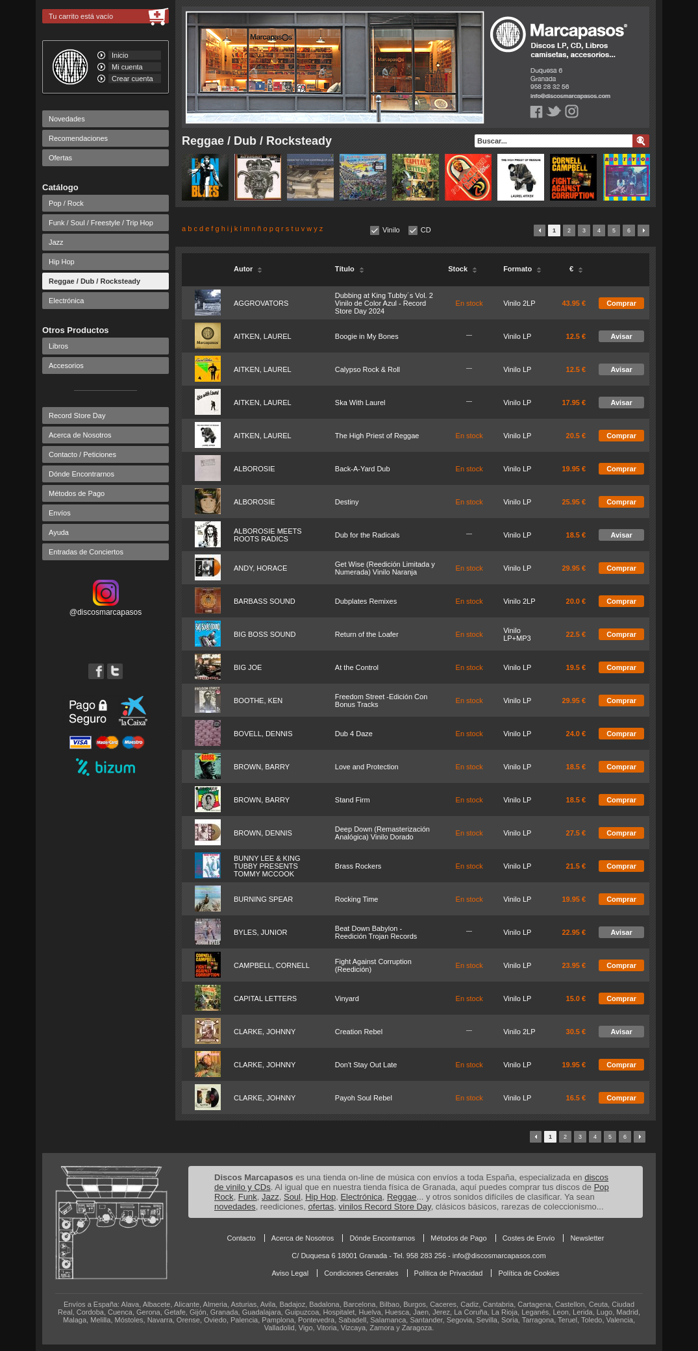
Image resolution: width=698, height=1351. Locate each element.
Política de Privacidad (448, 1273)
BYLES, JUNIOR (261, 932)
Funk (247, 1197)
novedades (235, 1206)
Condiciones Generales (361, 1273)
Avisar (621, 336)
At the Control (357, 667)
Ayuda (59, 532)
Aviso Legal (289, 1273)
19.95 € (574, 469)
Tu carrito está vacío (81, 16)
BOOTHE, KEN (258, 700)
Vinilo (391, 230)
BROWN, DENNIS (263, 833)
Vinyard (347, 998)
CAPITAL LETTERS (265, 998)
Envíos (60, 513)
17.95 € (574, 402)
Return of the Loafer (367, 634)
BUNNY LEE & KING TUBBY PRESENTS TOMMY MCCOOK (267, 866)
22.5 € (576, 634)
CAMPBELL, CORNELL (272, 965)
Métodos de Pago (77, 493)
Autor (248, 269)
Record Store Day (77, 415)
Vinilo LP (517, 336)
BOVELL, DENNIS (263, 733)
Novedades (67, 119)
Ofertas (60, 158)
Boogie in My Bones (367, 336)
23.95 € (574, 965)
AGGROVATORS (261, 303)
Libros (58, 346)
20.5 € (576, 436)
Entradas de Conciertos (86, 552)
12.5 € (576, 336)
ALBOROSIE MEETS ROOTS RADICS (268, 535)
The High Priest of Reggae (377, 436)
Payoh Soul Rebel (363, 1098)
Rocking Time (357, 899)
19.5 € (576, 667)
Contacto (241, 1238)
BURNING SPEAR (263, 899)
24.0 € (576, 733)
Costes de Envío (529, 1238)
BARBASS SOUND (264, 601)
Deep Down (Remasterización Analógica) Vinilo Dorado (382, 833)
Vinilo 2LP (519, 303)
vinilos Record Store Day (385, 1206)
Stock (462, 269)
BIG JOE (248, 667)
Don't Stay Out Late (366, 1065)
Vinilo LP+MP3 (517, 634)
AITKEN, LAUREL (263, 336)
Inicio (120, 55)
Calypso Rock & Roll (367, 369)
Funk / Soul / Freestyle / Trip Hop (101, 223)
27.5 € (576, 833)
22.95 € (574, 932)
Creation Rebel (358, 1031)
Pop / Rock (66, 203)
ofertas (321, 1206)
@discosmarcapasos (105, 608)
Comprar (621, 303)
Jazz (56, 242)
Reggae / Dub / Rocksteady (94, 281)
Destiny (347, 502)
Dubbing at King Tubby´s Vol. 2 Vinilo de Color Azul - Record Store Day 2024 (384, 303)
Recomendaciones (78, 138)
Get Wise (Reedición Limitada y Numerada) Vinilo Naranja (385, 568)
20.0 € (576, 601)
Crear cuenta (132, 78)
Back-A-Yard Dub (362, 469)
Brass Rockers (358, 866)
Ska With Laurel (360, 402)
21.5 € (576, 866)
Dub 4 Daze (354, 733)
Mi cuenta (127, 67)
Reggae (402, 1197)
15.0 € (576, 998)
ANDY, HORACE (260, 568)
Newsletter (587, 1238)
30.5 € (576, 1031)
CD (426, 230)
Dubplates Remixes (366, 601)
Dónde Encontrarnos (81, 474)
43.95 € (574, 303)
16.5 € (576, 1098)
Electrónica (66, 300)
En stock (469, 303)
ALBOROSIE (254, 469)
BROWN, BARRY (262, 767)
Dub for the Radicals (367, 535)
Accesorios (66, 365)
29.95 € (574, 568)
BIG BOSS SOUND (264, 634)
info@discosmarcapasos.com (499, 1255)
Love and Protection (367, 767)
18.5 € (576, 535)
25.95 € (574, 502)
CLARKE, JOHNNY (264, 1031)
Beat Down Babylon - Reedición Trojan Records (376, 932)
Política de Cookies (528, 1273)
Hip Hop (62, 262)
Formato (522, 269)
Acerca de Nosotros (80, 435)
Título (349, 269)
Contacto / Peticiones (82, 454)
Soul (292, 1197)
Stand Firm (352, 800)
